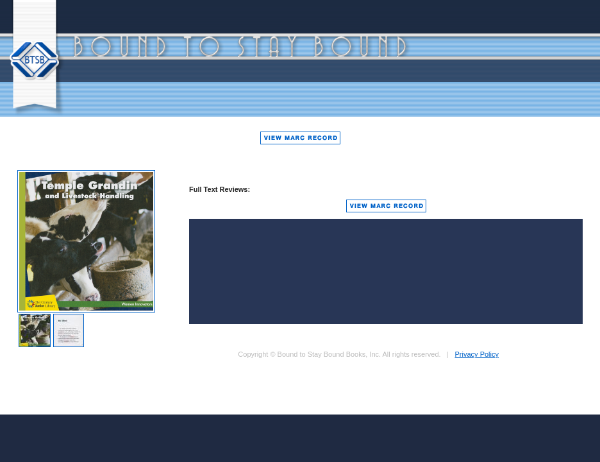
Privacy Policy (477, 354)
